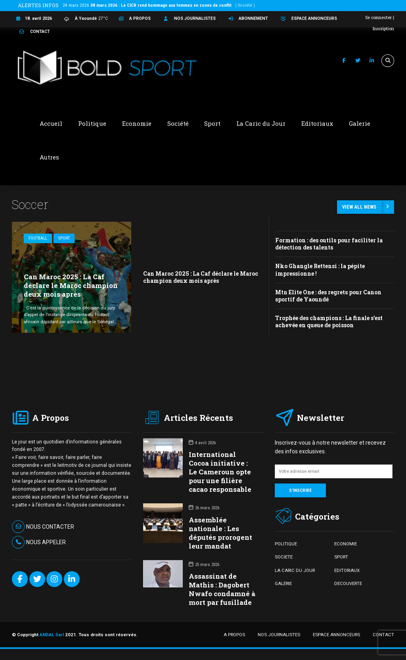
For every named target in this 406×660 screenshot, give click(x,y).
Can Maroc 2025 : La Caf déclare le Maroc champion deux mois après (71, 285)
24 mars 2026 (159, 5)
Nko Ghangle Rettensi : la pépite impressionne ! (320, 269)
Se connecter (378, 17)
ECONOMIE (345, 544)
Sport (64, 238)
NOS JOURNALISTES (279, 634)
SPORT (341, 557)
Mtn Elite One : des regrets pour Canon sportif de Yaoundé (328, 295)
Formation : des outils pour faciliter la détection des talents (329, 243)
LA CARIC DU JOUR (295, 570)
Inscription (383, 28)
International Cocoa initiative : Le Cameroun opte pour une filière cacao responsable (220, 472)
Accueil (51, 123)
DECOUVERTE (348, 583)
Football (38, 238)
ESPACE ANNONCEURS (336, 634)
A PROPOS (234, 634)
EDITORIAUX (347, 570)
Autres (49, 157)
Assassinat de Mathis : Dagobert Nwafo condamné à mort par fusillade (222, 589)
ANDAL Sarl (52, 634)
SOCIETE (284, 557)
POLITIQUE (286, 544)
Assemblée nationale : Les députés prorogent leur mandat (220, 533)
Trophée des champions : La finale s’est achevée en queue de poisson (329, 321)
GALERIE (283, 583)
